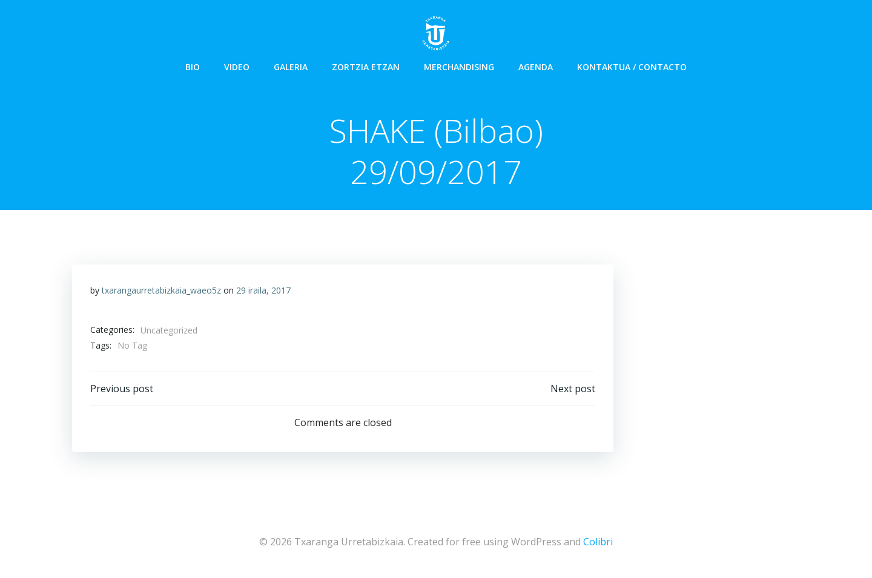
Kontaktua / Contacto (632, 67)
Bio (192, 67)
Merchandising (459, 67)
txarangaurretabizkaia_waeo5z (161, 290)
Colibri (598, 541)
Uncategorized (168, 330)
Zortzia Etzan (366, 67)
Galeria (291, 67)
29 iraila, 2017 (263, 290)
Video (236, 67)
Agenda (535, 67)
